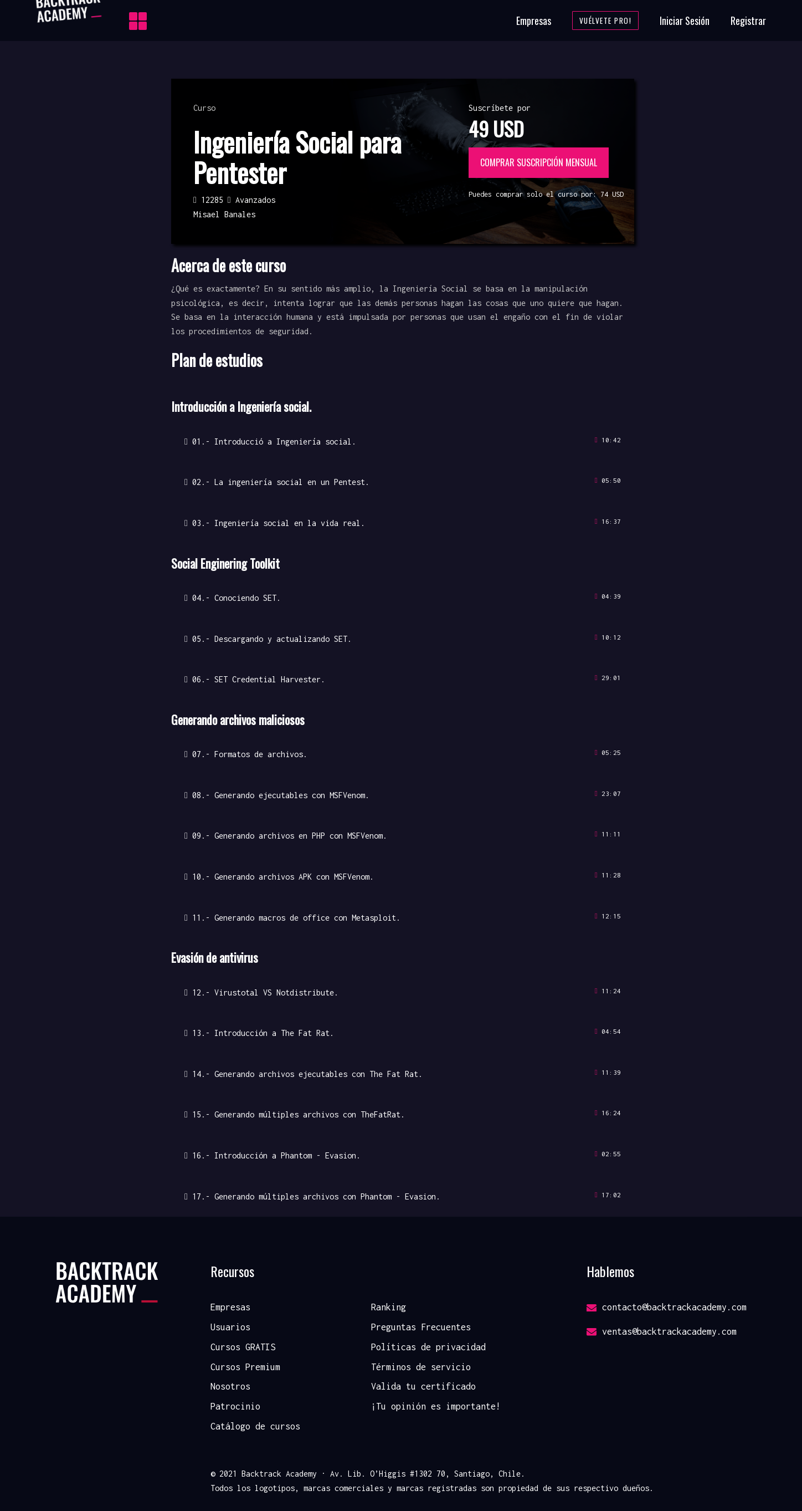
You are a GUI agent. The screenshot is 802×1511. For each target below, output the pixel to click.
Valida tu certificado (423, 1386)
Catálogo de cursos (255, 1426)
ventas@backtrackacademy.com (662, 1331)
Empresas (533, 20)
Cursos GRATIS (242, 1347)
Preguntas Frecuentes (421, 1327)
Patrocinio (235, 1406)
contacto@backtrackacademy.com (667, 1307)
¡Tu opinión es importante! (436, 1406)
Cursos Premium (245, 1367)
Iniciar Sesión (685, 20)
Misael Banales (224, 214)
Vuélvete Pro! (605, 20)
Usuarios (230, 1327)
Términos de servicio (421, 1367)
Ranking (388, 1307)
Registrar (748, 20)
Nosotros (230, 1386)
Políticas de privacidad (428, 1347)
